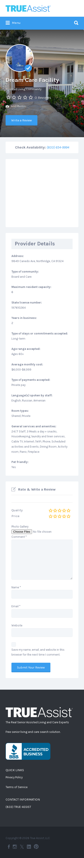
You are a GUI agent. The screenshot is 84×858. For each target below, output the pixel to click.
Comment (19, 536)
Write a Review (21, 120)
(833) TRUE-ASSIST (18, 807)
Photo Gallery (19, 526)
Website (16, 625)
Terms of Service (17, 787)
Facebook (9, 846)
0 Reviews (43, 98)
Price (15, 516)
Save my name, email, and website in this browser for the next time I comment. (38, 652)
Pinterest (36, 846)
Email (15, 606)
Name (16, 587)
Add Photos (16, 106)
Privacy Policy (14, 777)
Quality (17, 510)
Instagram (15, 846)
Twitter (22, 846)
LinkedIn (29, 846)
